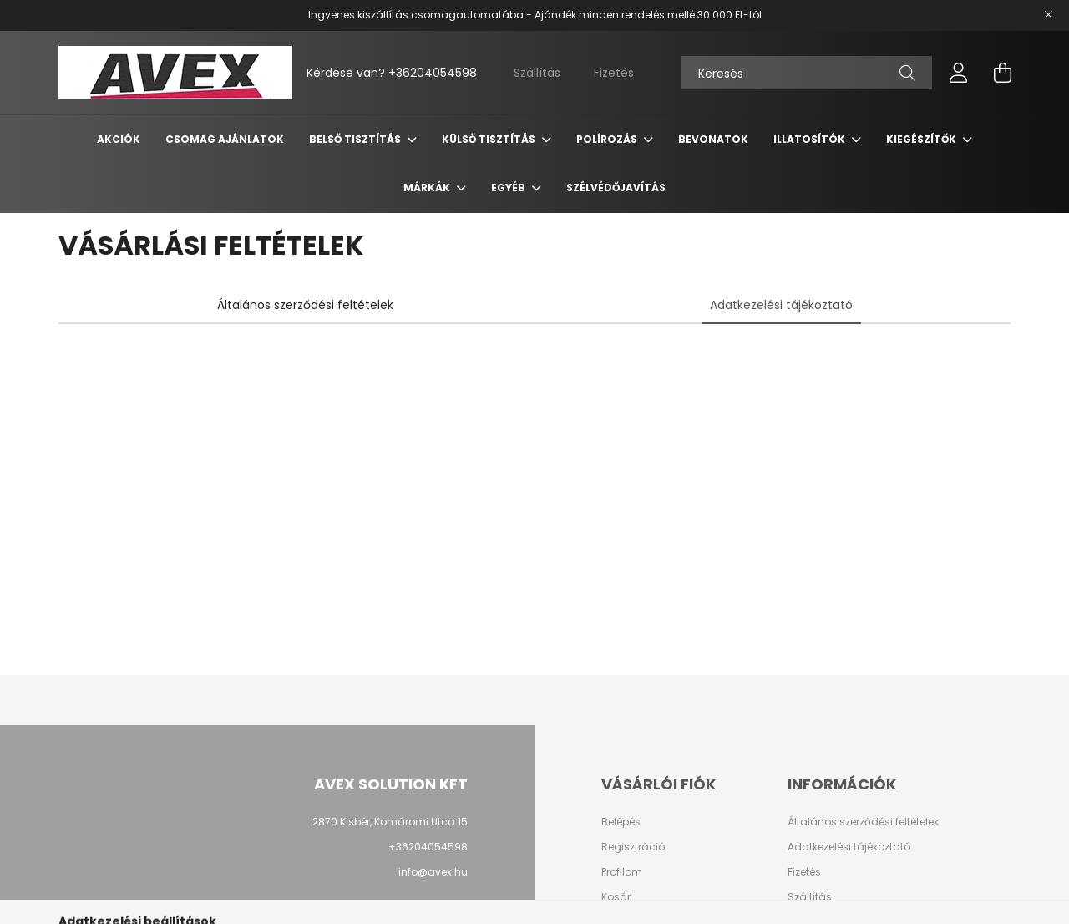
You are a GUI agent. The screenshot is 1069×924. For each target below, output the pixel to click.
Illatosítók (810, 139)
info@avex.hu (433, 872)
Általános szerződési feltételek (863, 822)
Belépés (621, 822)
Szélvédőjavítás (616, 187)
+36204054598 (432, 72)
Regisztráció (633, 847)
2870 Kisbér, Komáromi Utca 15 (390, 822)
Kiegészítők (922, 139)
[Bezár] (1048, 15)
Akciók (118, 139)
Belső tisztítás (356, 139)
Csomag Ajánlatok (224, 139)
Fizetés (614, 72)
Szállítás (537, 72)
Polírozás (608, 139)
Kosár (616, 897)
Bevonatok (713, 139)
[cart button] (1002, 72)
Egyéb (509, 187)
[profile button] (958, 72)
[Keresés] (806, 72)
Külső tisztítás (490, 139)
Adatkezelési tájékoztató (849, 847)
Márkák (428, 187)
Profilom (621, 872)
